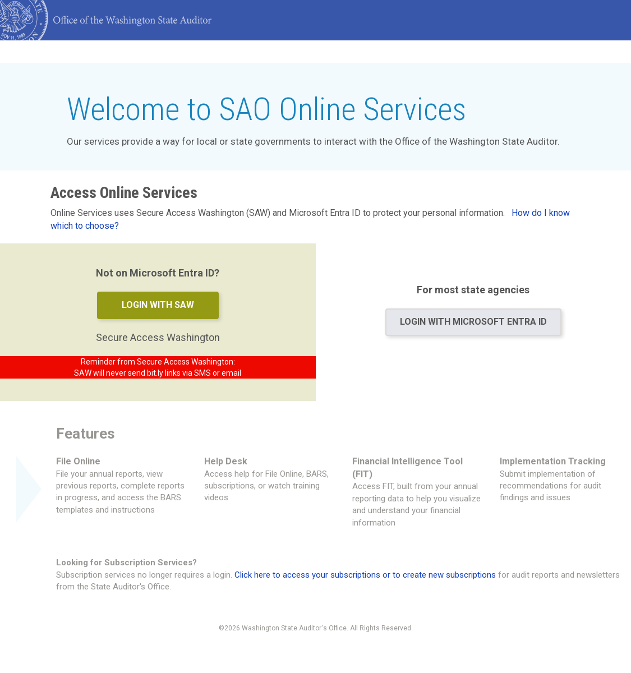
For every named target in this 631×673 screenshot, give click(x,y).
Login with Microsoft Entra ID (473, 321)
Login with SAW (158, 304)
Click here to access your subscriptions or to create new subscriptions (365, 575)
